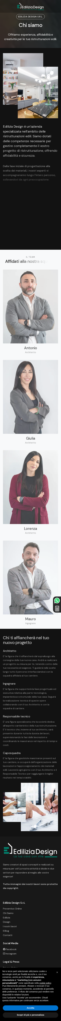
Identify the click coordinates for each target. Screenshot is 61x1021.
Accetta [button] (30, 1008)
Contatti (7, 935)
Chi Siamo (8, 913)
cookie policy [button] (45, 983)
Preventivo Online (12, 908)
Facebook (10, 949)
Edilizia (6, 917)
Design (6, 921)
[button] (57, 972)
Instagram (9, 953)
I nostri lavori (10, 926)
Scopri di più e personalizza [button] (30, 1015)
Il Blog (6, 930)
